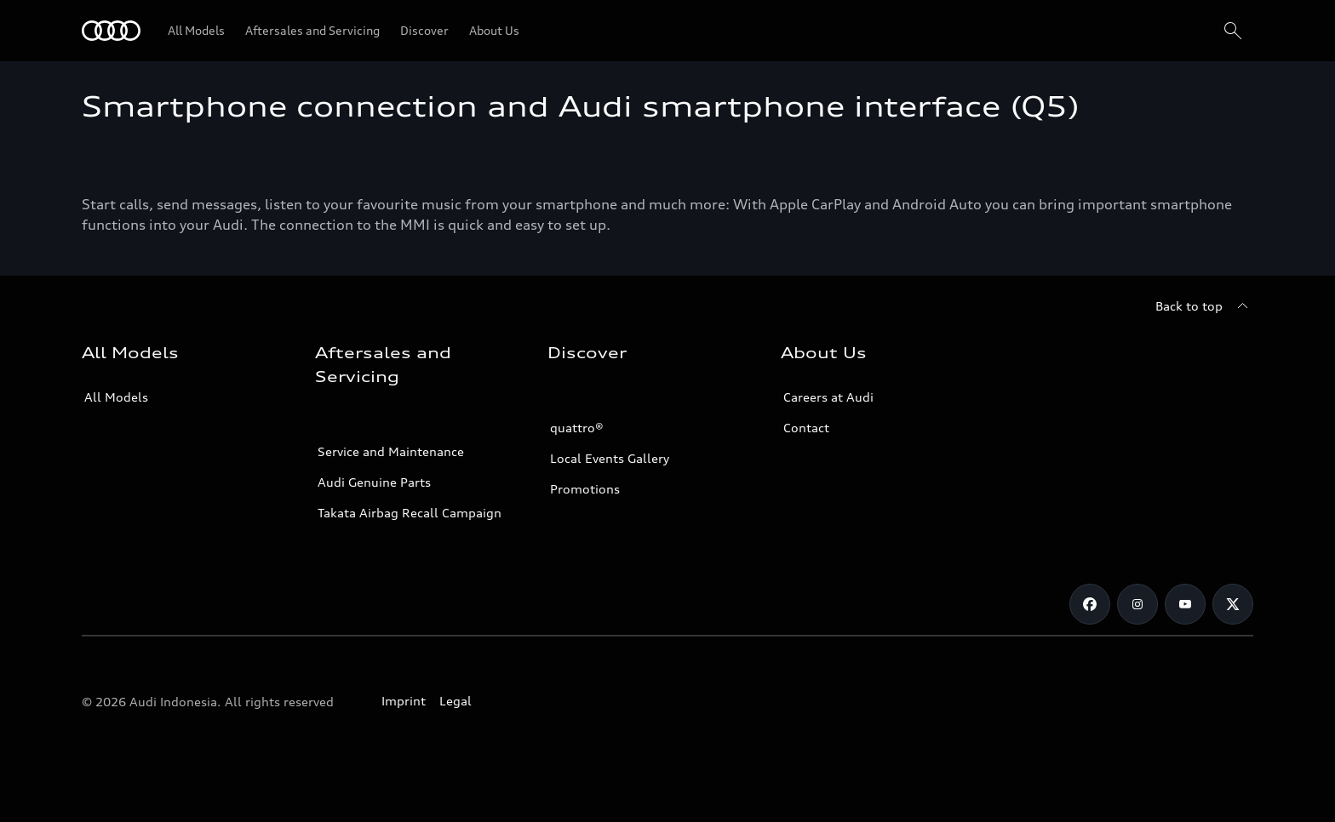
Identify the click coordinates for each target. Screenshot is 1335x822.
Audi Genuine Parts (374, 482)
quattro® (577, 427)
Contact (806, 427)
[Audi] (111, 30)
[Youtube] (1185, 604)
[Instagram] (1137, 604)
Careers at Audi (828, 397)
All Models (116, 397)
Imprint (403, 701)
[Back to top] (1204, 306)
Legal (455, 701)
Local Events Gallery (609, 458)
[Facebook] (1089, 604)
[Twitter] (1232, 604)
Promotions (585, 489)
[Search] (1232, 30)
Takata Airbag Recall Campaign (409, 512)
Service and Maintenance (391, 451)
